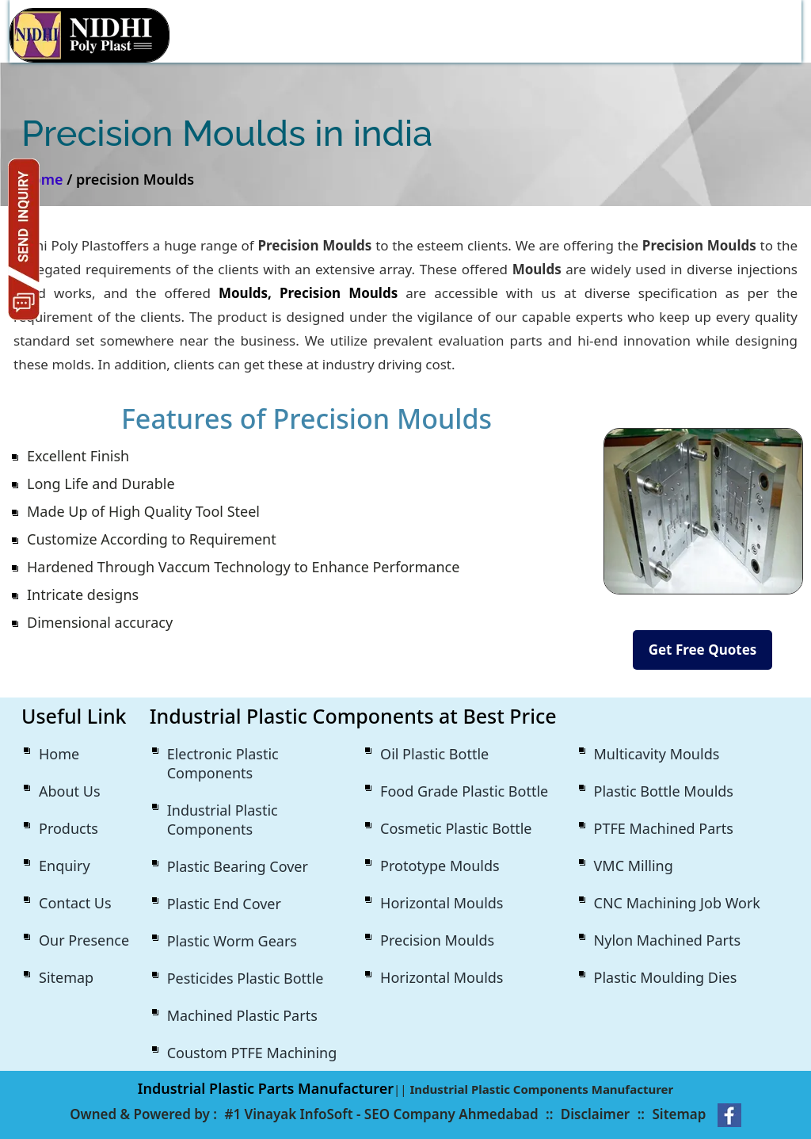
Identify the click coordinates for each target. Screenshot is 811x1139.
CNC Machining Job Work (677, 902)
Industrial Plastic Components (222, 820)
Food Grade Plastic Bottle (464, 791)
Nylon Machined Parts (667, 940)
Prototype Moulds (440, 865)
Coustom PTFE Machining (252, 1052)
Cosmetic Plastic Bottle (455, 828)
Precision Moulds (437, 940)
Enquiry (64, 865)
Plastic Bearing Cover (237, 866)
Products (68, 828)
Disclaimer (595, 1114)
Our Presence (84, 940)
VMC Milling (633, 865)
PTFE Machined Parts (663, 828)
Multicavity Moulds (657, 753)
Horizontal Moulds (441, 902)
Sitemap (66, 977)
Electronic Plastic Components (223, 763)
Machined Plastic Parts (242, 1015)
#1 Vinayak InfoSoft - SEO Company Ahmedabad (381, 1114)
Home (59, 753)
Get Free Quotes (703, 649)
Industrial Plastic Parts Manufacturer (266, 1088)
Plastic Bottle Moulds (663, 791)
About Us (70, 791)
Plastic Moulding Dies (665, 977)
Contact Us (75, 902)
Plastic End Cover (224, 903)
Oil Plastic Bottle (434, 753)
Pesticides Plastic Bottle (245, 978)
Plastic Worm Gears (232, 940)
